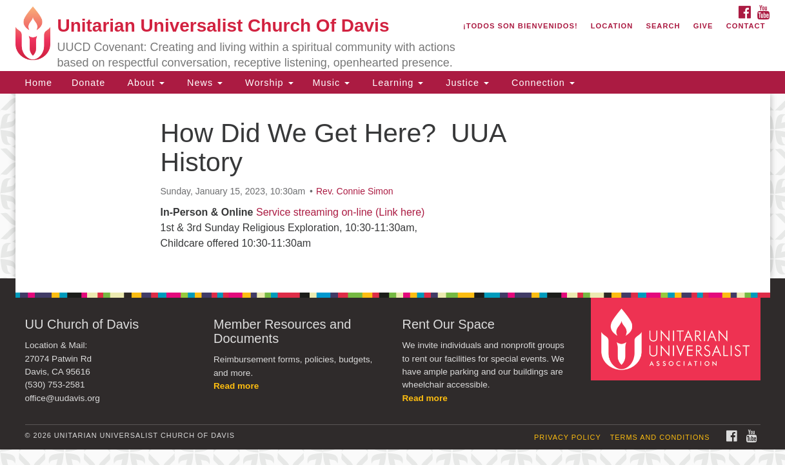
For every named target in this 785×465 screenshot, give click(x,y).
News (203, 83)
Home (38, 83)
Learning (396, 83)
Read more (236, 386)
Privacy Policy (567, 437)
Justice (465, 83)
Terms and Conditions (660, 437)
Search (663, 26)
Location (612, 26)
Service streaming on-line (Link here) (340, 212)
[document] (392, 186)
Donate (88, 83)
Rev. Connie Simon (354, 191)
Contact (746, 26)
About (144, 83)
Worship (267, 83)
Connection (541, 83)
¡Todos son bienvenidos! (520, 26)
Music (331, 83)
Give (703, 26)
